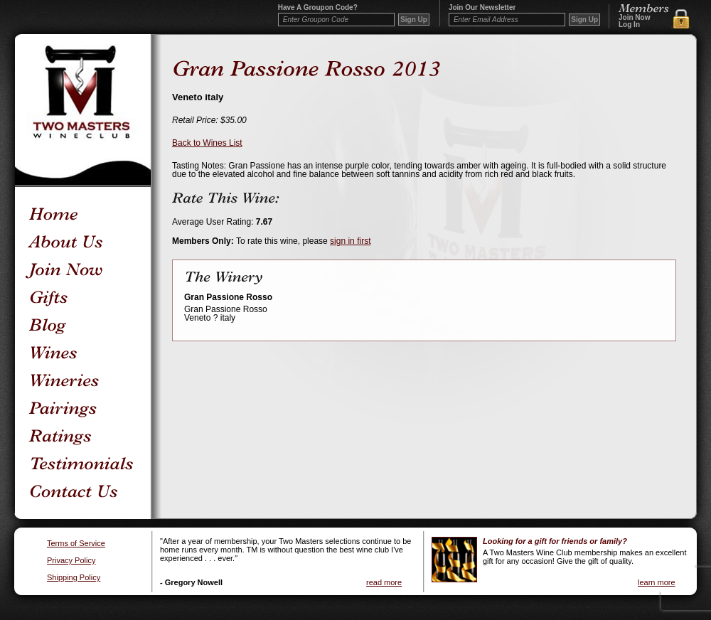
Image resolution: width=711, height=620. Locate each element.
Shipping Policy (73, 578)
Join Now (634, 17)
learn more (656, 582)
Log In (629, 24)
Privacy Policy (71, 561)
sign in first (350, 241)
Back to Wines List (207, 143)
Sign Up (584, 19)
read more (384, 582)
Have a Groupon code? (318, 7)
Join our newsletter (482, 7)
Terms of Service (76, 543)
